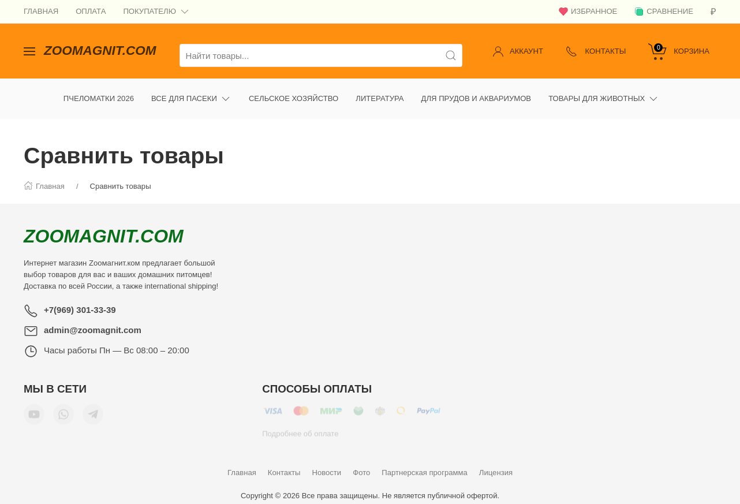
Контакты (284, 464)
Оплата (91, 11)
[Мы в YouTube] (34, 410)
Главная (41, 11)
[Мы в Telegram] (93, 410)
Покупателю (156, 12)
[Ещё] (676, 90)
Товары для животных (603, 90)
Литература (379, 89)
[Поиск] (450, 46)
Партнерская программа (425, 464)
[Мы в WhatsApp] (63, 410)
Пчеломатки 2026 (98, 89)
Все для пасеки (191, 90)
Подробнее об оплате (300, 429)
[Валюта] (713, 11)
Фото (361, 464)
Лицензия (496, 464)
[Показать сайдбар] (29, 46)
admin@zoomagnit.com (92, 321)
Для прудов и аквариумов (476, 89)
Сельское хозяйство (293, 89)
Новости (326, 464)
